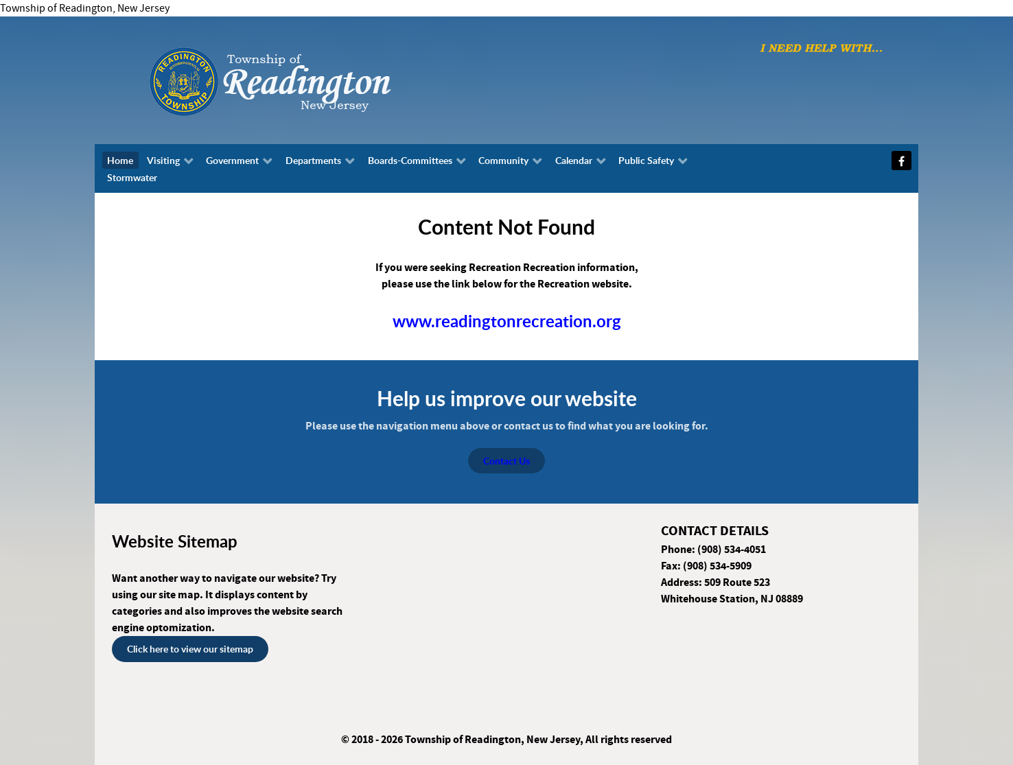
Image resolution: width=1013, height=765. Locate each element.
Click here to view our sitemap (190, 649)
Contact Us (506, 461)
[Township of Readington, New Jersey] (307, 79)
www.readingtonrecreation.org (507, 321)
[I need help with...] (821, 47)
